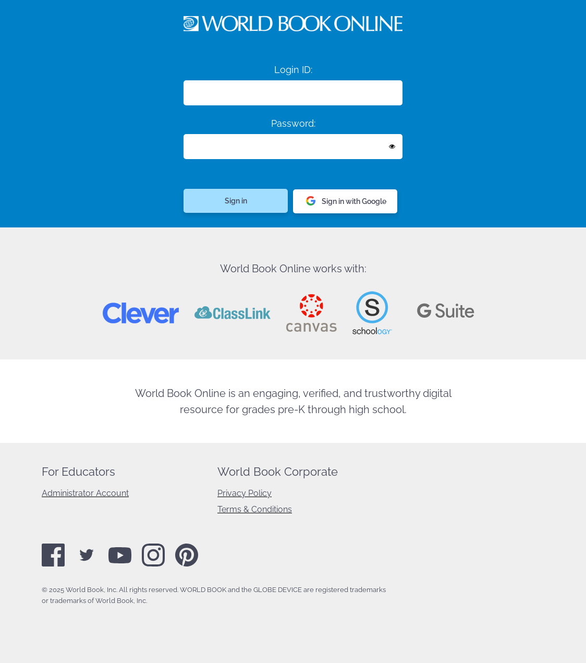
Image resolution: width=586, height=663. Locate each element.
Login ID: (293, 69)
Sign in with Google (346, 201)
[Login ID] (293, 92)
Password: (293, 123)
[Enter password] (293, 146)
